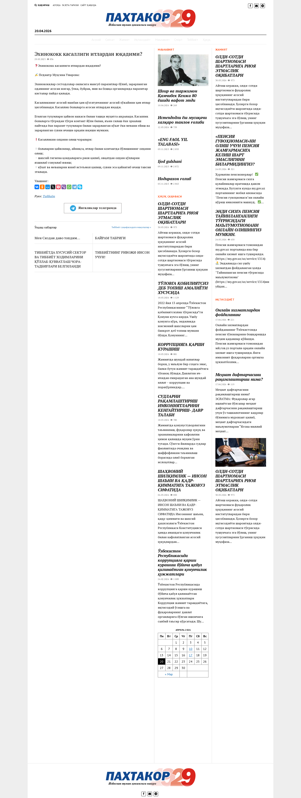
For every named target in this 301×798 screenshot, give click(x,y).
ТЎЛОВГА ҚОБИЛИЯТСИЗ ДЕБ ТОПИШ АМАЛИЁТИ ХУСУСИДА (183, 288)
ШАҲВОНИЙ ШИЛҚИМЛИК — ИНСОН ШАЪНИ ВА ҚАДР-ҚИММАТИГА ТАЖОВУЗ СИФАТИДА (182, 480)
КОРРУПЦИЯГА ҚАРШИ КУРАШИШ (181, 346)
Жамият (124, 40)
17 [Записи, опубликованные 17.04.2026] (190, 655)
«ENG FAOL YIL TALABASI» (173, 141)
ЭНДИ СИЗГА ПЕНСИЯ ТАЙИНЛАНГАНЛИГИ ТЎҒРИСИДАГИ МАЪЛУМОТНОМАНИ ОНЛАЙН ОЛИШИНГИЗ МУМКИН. (238, 223)
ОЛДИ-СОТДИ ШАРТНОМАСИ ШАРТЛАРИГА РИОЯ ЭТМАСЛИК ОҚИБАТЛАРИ (235, 65)
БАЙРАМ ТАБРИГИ (110, 238)
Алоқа (56, 5)
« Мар (169, 674)
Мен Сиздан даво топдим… (57, 238)
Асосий (96, 40)
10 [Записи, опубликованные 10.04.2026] (190, 649)
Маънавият (162, 40)
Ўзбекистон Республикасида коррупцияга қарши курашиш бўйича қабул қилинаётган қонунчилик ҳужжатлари (182, 562)
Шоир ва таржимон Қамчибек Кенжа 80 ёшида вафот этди (177, 95)
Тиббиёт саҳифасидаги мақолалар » (131, 227)
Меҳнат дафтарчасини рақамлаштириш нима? (239, 377)
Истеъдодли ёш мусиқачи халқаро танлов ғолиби (182, 119)
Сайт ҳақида (88, 5)
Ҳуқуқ (206, 40)
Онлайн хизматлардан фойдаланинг (237, 312)
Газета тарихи (70, 5)
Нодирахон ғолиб (174, 178)
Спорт (178, 40)
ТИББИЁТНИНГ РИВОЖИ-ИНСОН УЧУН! (122, 254)
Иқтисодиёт (142, 40)
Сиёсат (110, 40)
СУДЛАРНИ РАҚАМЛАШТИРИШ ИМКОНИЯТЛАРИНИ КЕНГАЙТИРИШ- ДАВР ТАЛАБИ (180, 405)
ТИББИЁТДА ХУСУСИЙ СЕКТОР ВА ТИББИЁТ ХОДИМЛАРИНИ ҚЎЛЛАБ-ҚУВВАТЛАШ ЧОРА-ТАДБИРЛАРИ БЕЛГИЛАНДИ (60, 259)
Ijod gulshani (170, 161)
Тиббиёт (192, 40)
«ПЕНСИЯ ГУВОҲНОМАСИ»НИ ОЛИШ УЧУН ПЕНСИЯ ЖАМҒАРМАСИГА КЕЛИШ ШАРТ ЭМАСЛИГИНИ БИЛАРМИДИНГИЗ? (237, 150)
